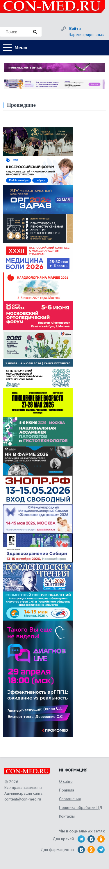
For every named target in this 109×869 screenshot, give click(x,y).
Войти (75, 28)
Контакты (67, 816)
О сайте (66, 781)
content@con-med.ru (22, 799)
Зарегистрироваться (87, 34)
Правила (66, 790)
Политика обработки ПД (80, 807)
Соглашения (70, 798)
